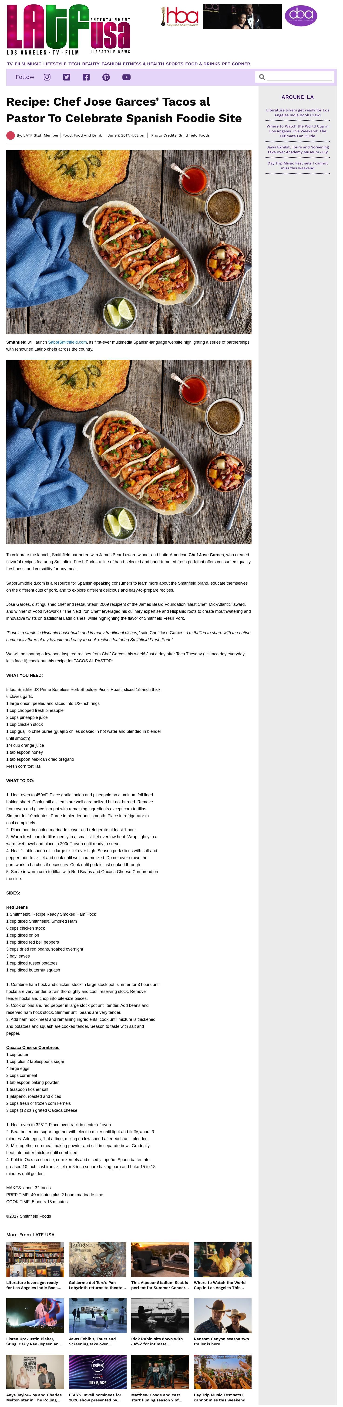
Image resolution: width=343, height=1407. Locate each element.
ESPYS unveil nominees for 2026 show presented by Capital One (95, 1398)
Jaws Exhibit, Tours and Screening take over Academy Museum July (92, 1342)
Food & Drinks (202, 64)
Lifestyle (55, 64)
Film (20, 64)
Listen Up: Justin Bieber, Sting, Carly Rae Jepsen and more (33, 1342)
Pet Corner (236, 64)
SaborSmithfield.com (67, 342)
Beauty (91, 64)
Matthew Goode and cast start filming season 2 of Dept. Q (155, 1398)
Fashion (111, 64)
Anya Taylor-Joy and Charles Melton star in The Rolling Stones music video (34, 1398)
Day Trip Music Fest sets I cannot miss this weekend (219, 1397)
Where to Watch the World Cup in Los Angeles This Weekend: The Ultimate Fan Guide (221, 1285)
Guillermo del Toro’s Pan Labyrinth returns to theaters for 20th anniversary (97, 1285)
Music (34, 64)
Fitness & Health (143, 64)
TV (10, 64)
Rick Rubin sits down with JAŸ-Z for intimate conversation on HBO (157, 1342)
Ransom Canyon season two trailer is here (221, 1341)
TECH (74, 64)
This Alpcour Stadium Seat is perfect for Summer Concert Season (159, 1285)
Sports (174, 64)
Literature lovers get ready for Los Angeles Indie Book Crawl (32, 1285)
